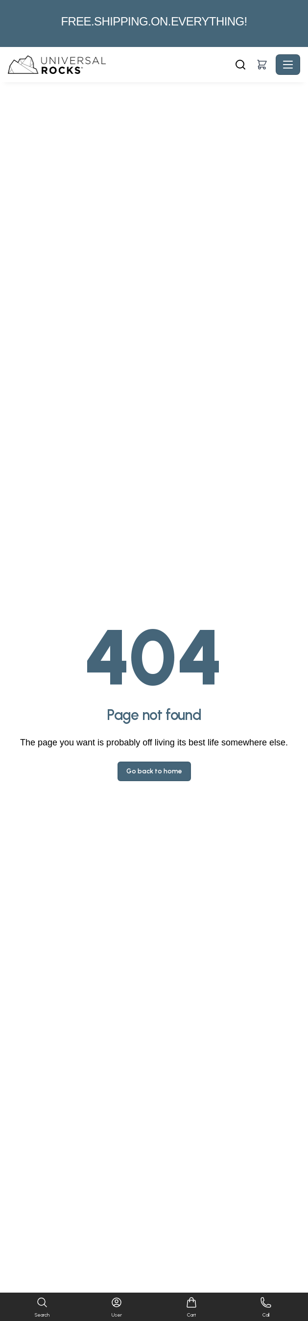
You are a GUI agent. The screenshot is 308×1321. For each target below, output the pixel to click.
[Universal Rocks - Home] (120, 64)
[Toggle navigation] (288, 64)
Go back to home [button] (154, 771)
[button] (262, 64)
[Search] (240, 64)
